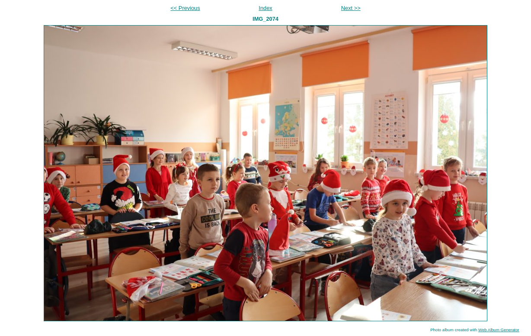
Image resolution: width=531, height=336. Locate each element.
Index (265, 8)
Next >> (351, 8)
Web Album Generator (498, 329)
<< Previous (185, 8)
